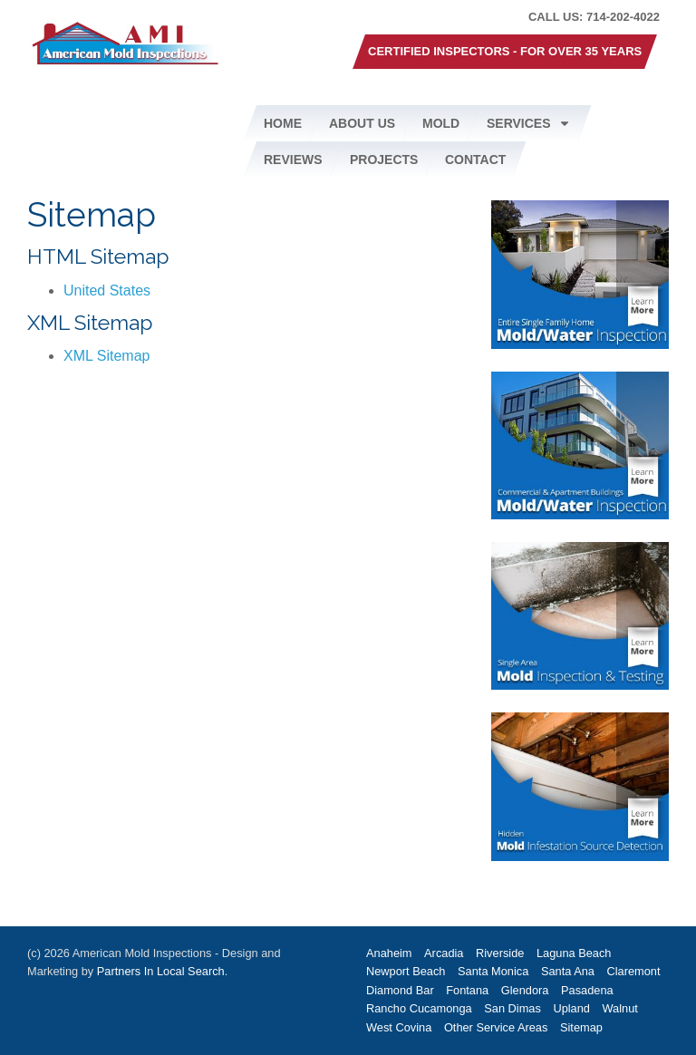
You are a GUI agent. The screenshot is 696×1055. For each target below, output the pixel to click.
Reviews (293, 159)
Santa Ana (567, 971)
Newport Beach (406, 971)
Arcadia (443, 953)
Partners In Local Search (161, 971)
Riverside (500, 953)
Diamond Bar (400, 990)
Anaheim (389, 953)
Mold (440, 123)
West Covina (398, 1027)
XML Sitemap (106, 355)
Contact (475, 159)
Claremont (634, 971)
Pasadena (587, 990)
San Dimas (512, 1008)
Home (283, 123)
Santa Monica (493, 971)
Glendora (525, 990)
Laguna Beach (574, 953)
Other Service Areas (496, 1027)
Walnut (620, 1008)
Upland (571, 1008)
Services (529, 123)
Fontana (467, 990)
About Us (362, 123)
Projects (384, 159)
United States (106, 290)
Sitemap (581, 1027)
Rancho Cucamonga (419, 1008)
